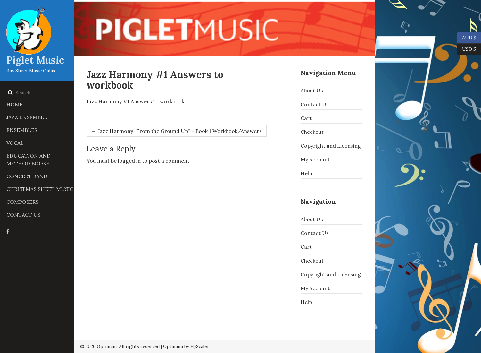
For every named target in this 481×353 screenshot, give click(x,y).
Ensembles (21, 130)
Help (306, 173)
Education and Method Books (28, 159)
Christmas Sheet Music (39, 189)
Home (14, 104)
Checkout (312, 132)
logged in (129, 161)
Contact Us (23, 214)
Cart (306, 118)
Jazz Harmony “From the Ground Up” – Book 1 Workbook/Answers (176, 131)
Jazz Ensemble (26, 117)
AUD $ (466, 38)
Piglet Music (35, 60)
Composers (22, 202)
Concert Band (26, 176)
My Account (315, 159)
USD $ (469, 49)
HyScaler (199, 346)
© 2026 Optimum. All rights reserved (120, 346)
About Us (312, 90)
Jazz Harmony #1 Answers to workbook (135, 101)
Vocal (15, 143)
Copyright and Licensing (331, 145)
